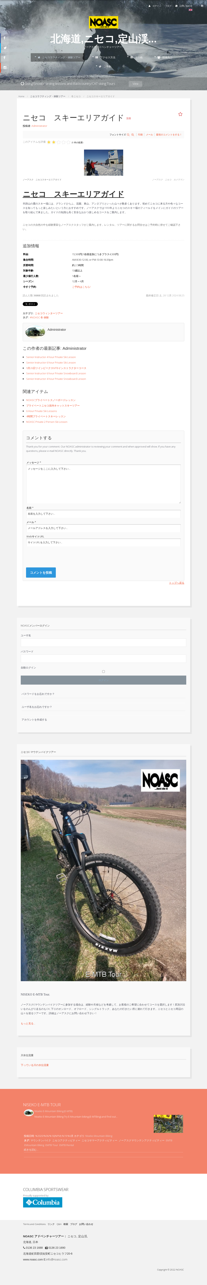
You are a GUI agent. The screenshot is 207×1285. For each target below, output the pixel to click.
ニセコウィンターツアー (49, 313)
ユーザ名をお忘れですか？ (37, 707)
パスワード (27, 651)
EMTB (169, 1140)
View (135, 84)
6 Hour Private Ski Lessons (41, 411)
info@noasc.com (56, 1259)
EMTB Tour (51, 1145)
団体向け (165, 57)
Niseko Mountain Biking (98, 1136)
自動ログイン (28, 667)
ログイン (155, 5)
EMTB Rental (66, 1145)
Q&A (59, 1224)
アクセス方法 (105, 57)
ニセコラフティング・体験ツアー (59, 57)
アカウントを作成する (34, 719)
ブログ (168, 5)
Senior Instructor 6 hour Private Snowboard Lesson (56, 373)
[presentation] (56, 556)
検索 (65, 1224)
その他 (136, 57)
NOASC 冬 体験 (40, 317)
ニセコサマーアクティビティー (99, 1140)
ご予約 (105, 66)
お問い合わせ (183, 5)
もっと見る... (28, 1023)
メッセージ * (33, 462)
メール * (31, 522)
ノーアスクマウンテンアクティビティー (142, 1140)
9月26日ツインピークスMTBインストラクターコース (56, 368)
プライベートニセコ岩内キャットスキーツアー (53, 405)
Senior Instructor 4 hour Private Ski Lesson (51, 357)
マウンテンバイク (41, 1140)
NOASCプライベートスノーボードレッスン (51, 400)
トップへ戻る (176, 583)
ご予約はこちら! (81, 287)
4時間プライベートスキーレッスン (46, 416)
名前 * (29, 508)
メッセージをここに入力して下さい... (103, 484)
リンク (51, 1224)
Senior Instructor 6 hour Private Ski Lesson (51, 362)
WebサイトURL (35, 536)
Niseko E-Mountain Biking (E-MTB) (53, 1111)
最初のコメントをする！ (169, 134)
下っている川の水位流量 (35, 1065)
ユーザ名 (26, 635)
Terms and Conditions (34, 1224)
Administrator (39, 126)
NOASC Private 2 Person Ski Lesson (46, 422)
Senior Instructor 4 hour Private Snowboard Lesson (56, 379)
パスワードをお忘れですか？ (38, 694)
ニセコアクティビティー (66, 1140)
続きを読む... (31, 1149)
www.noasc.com (33, 1259)
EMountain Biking (34, 1145)
